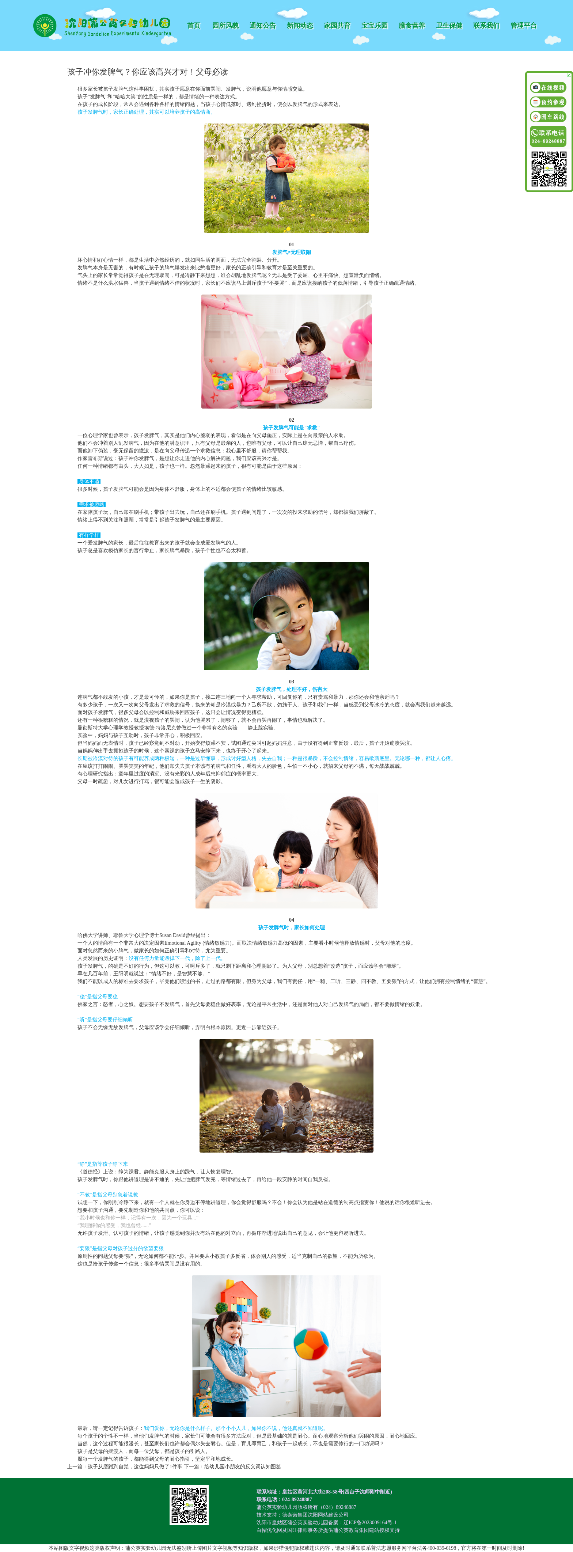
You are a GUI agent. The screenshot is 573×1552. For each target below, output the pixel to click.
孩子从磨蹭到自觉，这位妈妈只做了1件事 (135, 1466)
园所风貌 (225, 25)
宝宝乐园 (374, 25)
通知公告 (263, 25)
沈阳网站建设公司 (328, 1515)
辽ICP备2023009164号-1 (370, 1522)
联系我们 (486, 25)
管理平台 (524, 25)
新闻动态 (300, 25)
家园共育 (337, 25)
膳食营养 (412, 25)
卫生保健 (449, 25)
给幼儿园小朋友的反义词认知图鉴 (242, 1466)
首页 (193, 25)
